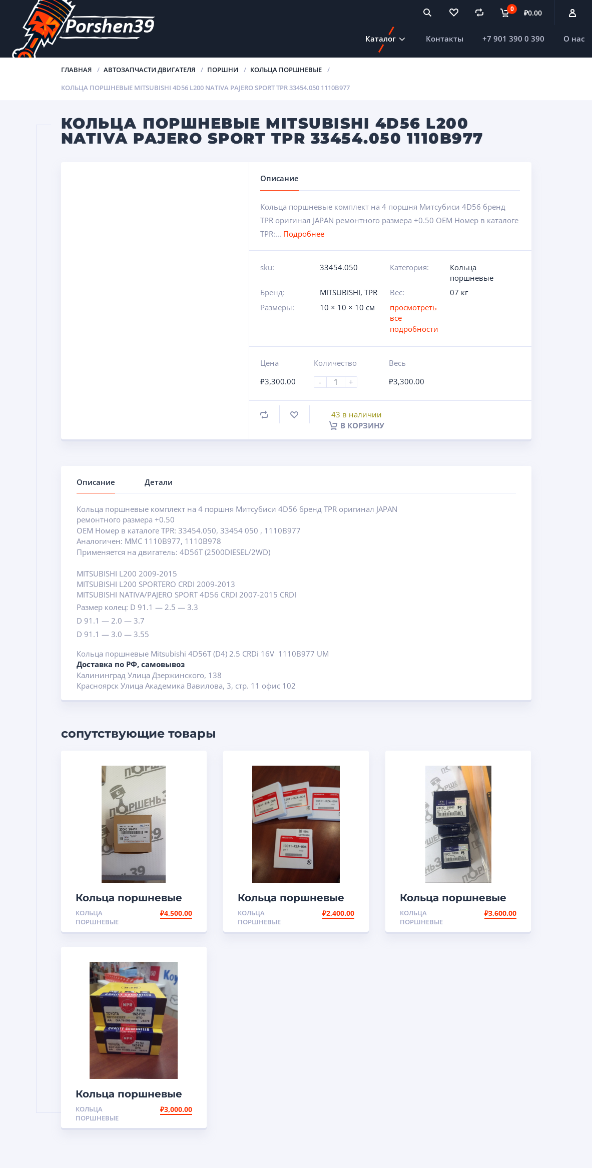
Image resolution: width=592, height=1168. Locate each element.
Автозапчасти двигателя (149, 69)
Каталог (380, 39)
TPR (370, 292)
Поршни (222, 69)
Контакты (444, 39)
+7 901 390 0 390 (513, 39)
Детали (159, 482)
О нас (573, 39)
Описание (96, 482)
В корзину (356, 425)
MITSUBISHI (340, 292)
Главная (76, 69)
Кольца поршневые (286, 69)
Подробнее (303, 234)
